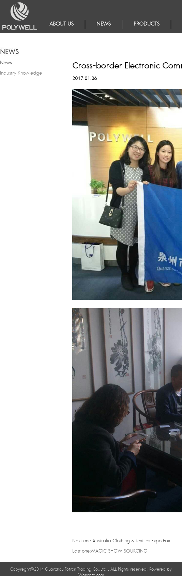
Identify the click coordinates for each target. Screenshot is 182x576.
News (6, 63)
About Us (61, 24)
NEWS (103, 24)
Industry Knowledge (21, 73)
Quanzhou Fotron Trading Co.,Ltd (75, 570)
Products (147, 24)
